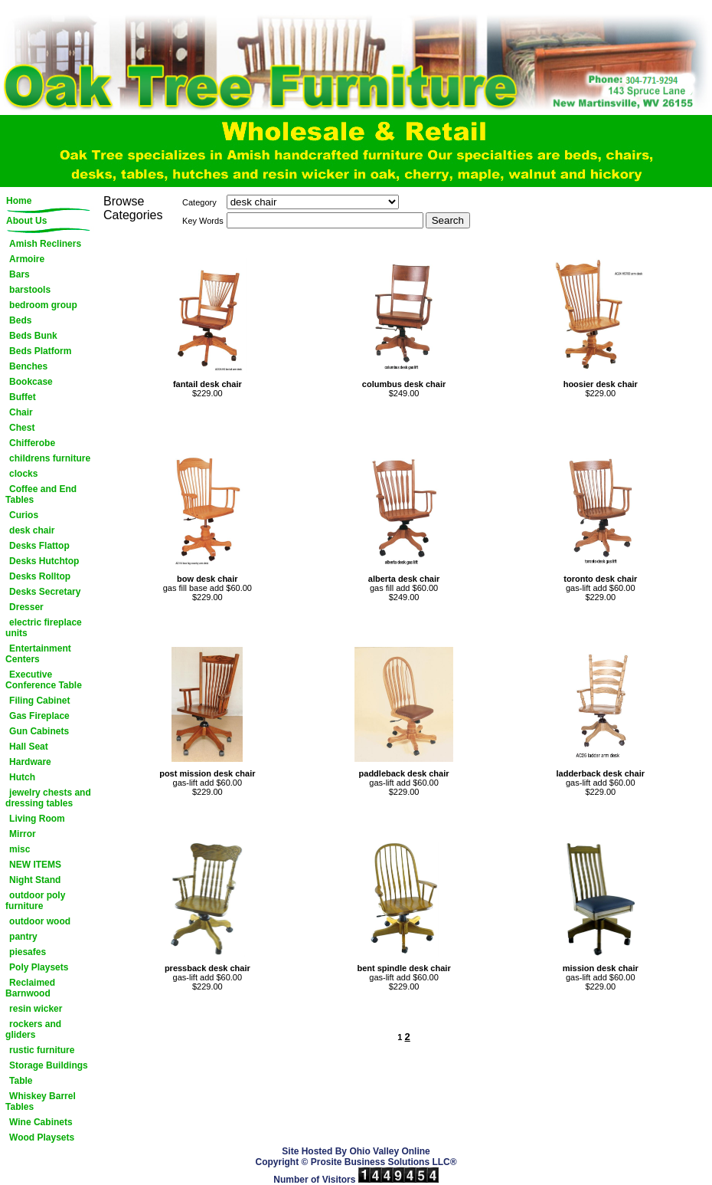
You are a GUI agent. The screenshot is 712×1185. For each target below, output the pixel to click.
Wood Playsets (41, 1137)
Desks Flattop (39, 545)
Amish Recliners (45, 243)
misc (19, 849)
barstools (30, 289)
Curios (23, 515)
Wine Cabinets (41, 1122)
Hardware (30, 762)
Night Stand (34, 880)
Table (20, 1080)
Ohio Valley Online (389, 1151)
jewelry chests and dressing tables (48, 798)
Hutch (22, 777)
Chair (21, 412)
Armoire (26, 259)
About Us (26, 220)
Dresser (26, 607)
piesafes (27, 952)
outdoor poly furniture (35, 900)
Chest (21, 427)
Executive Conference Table (43, 680)
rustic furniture (41, 1050)
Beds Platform (40, 351)
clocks (23, 473)
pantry (23, 936)
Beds (20, 320)
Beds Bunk (33, 335)
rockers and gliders (33, 1029)
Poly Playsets (38, 967)
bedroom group (43, 305)
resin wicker (35, 1008)
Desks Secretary (44, 591)
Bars (19, 274)
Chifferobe (32, 443)
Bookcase (31, 381)
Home (18, 200)
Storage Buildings (48, 1065)
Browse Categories (132, 208)
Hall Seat (28, 746)
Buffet (22, 397)
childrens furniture (49, 458)
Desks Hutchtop (44, 561)
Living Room (37, 818)
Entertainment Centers (38, 654)
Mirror (22, 834)
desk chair (31, 530)
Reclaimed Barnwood (30, 988)
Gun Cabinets (39, 731)
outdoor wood (39, 921)
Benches (28, 366)
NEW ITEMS (35, 864)
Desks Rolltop (39, 576)
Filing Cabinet (39, 700)
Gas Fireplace (39, 716)
